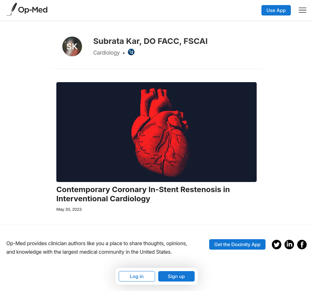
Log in (137, 276)
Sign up (176, 276)
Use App (276, 10)
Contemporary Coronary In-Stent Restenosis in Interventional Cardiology (143, 194)
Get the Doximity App (237, 244)
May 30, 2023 (69, 209)
